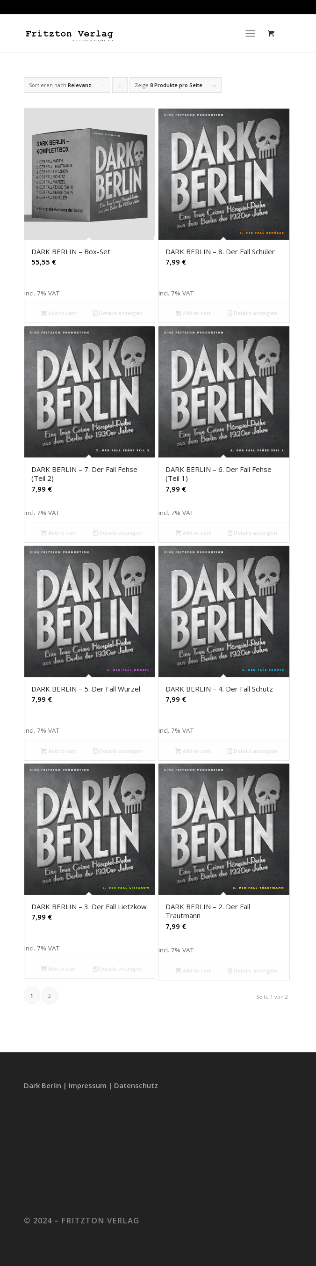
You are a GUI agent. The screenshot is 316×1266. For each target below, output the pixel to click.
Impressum (88, 1085)
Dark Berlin (42, 1085)
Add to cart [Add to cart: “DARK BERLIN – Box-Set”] (58, 313)
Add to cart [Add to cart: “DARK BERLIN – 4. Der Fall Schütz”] (193, 750)
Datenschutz (136, 1085)
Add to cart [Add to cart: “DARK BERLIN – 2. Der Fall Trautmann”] (193, 970)
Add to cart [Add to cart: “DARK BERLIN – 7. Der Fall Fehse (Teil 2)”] (58, 532)
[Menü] (250, 33)
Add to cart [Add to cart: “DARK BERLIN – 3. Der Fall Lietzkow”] (58, 968)
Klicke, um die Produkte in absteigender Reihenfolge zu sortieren (120, 87)
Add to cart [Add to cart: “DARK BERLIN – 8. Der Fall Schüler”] (193, 313)
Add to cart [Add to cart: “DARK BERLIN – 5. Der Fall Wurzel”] (58, 750)
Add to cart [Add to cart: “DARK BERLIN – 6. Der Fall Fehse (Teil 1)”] (193, 532)
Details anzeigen (118, 313)
